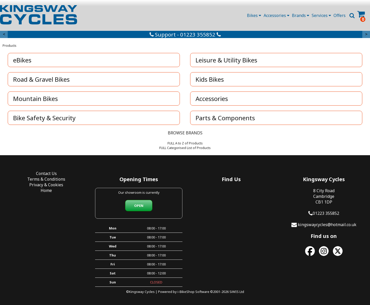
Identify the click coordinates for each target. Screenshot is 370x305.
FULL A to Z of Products (185, 143)
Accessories (276, 15)
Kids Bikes (210, 79)
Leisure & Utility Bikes (226, 60)
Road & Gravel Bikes (41, 79)
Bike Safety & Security (44, 118)
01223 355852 (326, 213)
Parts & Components (225, 118)
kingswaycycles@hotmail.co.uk (327, 224)
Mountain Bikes (35, 98)
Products (9, 45)
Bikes (254, 15)
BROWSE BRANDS (185, 133)
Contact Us (46, 173)
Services (321, 15)
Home (46, 190)
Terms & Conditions (46, 179)
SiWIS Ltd (236, 291)
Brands (300, 15)
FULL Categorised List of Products (185, 147)
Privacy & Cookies (46, 185)
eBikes (22, 60)
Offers (340, 15)
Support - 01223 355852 (185, 34)
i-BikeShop (186, 291)
